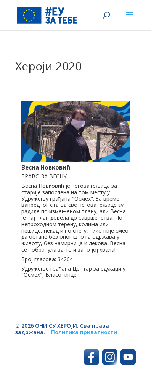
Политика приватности (84, 332)
